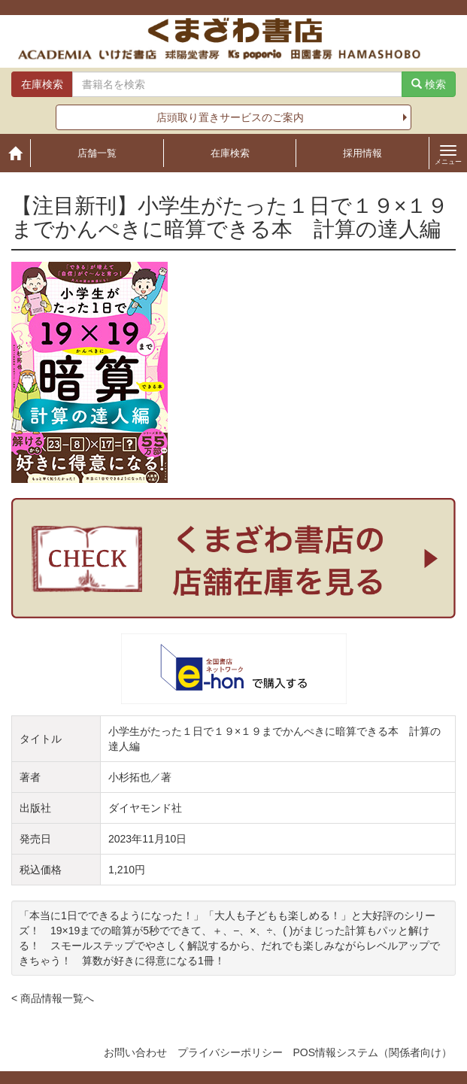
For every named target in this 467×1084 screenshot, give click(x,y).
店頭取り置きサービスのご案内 (230, 117)
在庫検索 (230, 153)
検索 (428, 84)
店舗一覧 (97, 153)
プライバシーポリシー (230, 1052)
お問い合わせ (135, 1052)
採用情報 (362, 153)
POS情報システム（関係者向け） (372, 1052)
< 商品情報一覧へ (52, 998)
